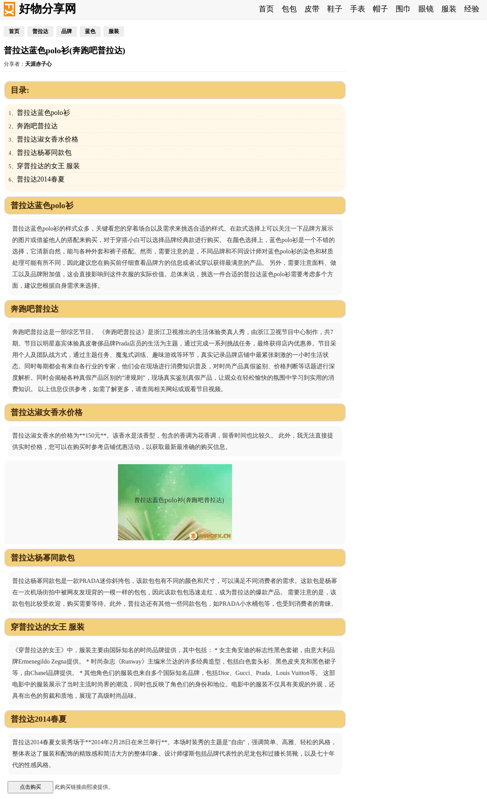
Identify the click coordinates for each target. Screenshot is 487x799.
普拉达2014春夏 (41, 179)
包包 (289, 9)
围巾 (403, 9)
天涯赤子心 (38, 64)
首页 (266, 9)
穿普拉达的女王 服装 (48, 166)
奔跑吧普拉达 (37, 126)
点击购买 (30, 787)
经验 (471, 9)
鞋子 (334, 9)
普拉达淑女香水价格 (47, 139)
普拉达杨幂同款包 (44, 152)
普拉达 (40, 31)
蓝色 (90, 31)
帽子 (380, 9)
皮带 (312, 9)
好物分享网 (47, 8)
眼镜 (426, 9)
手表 (357, 9)
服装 (449, 9)
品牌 (66, 31)
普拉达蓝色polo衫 (43, 112)
